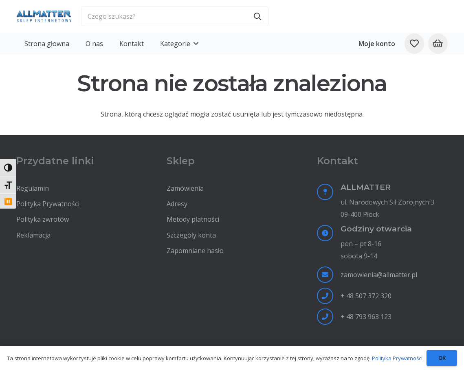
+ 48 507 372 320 (366, 295)
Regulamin (32, 188)
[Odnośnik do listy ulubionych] (414, 43)
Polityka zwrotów (42, 219)
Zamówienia (185, 188)
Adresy (177, 203)
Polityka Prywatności (47, 203)
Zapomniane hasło (195, 250)
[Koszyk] (438, 43)
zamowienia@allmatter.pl (379, 274)
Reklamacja (33, 235)
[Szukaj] (257, 16)
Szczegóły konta (191, 235)
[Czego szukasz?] (174, 16)
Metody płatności (193, 219)
